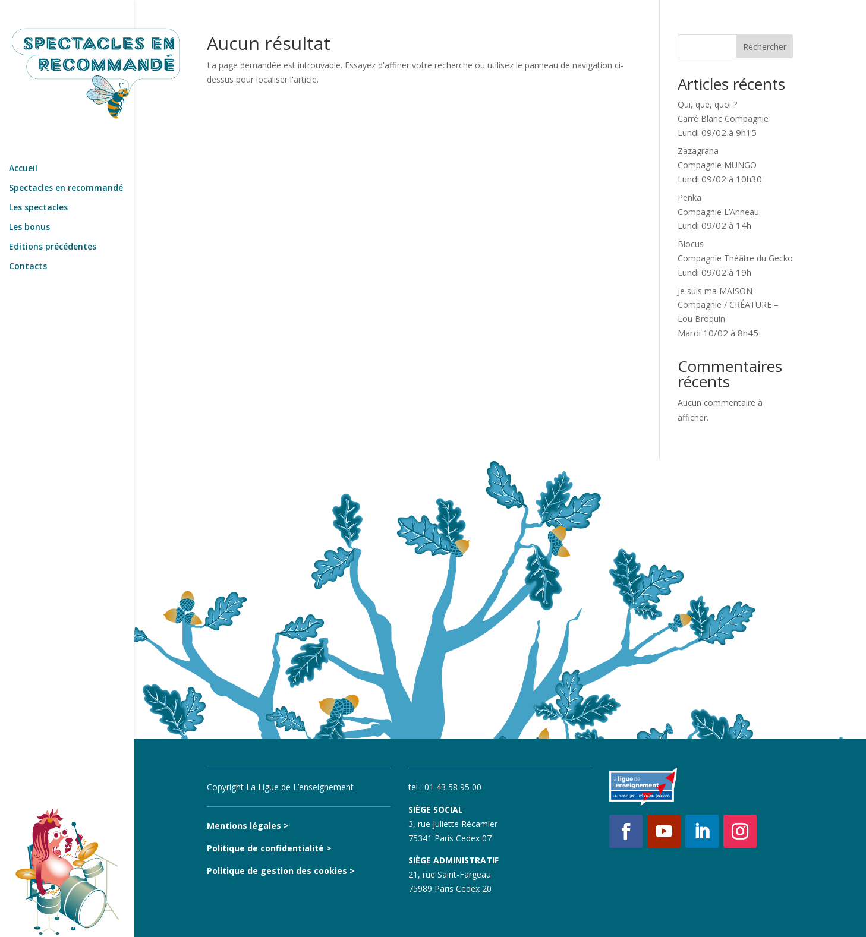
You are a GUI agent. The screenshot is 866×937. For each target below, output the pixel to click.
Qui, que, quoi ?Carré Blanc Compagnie (723, 118)
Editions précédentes (52, 220)
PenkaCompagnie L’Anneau (718, 212)
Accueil (23, 141)
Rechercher (764, 46)
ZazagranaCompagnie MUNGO (720, 165)
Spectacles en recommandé (66, 161)
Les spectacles (38, 180)
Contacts (28, 239)
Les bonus (29, 200)
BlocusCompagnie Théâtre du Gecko (735, 258)
